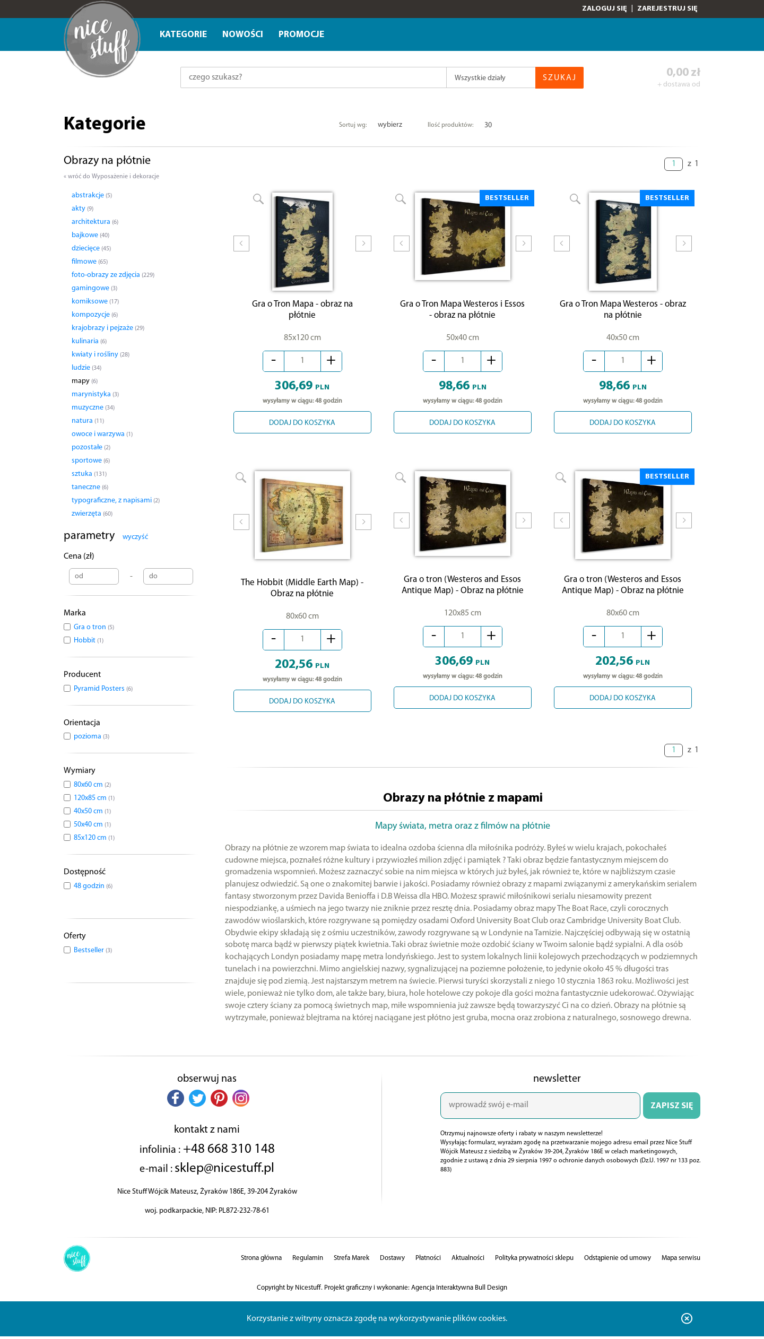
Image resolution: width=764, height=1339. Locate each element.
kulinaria (89, 341)
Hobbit (88, 641)
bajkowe (90, 235)
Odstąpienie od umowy (617, 1260)
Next (363, 251)
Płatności (428, 1260)
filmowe (90, 262)
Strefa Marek (351, 1260)
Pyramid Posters (103, 689)
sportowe (91, 461)
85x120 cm (94, 838)
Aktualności (468, 1260)
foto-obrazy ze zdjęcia (113, 275)
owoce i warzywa (102, 434)
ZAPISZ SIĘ (671, 1108)
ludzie (86, 368)
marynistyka (95, 394)
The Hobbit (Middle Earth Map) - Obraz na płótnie (302, 590)
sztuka (89, 474)
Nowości (242, 34)
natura (88, 421)
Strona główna (261, 1260)
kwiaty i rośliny (100, 355)
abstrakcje (92, 195)
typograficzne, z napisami (116, 501)
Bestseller (93, 950)
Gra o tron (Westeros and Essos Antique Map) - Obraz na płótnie (463, 590)
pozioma (91, 737)
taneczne (90, 487)
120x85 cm (94, 798)
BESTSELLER (507, 198)
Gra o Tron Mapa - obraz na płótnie (302, 312)
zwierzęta (92, 514)
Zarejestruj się (667, 9)
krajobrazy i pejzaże (108, 328)
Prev (241, 251)
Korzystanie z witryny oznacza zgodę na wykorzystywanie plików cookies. (377, 1321)
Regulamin (307, 1260)
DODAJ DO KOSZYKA (302, 426)
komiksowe (95, 302)
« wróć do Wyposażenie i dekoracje (111, 176)
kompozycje (95, 315)
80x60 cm (92, 785)
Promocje (301, 34)
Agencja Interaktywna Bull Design (459, 1289)
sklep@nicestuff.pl (224, 1170)
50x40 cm (92, 825)
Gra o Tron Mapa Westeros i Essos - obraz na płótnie (462, 309)
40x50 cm (92, 811)
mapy (85, 381)
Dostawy (392, 1260)
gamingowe (94, 288)
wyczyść (135, 537)
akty (82, 209)
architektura (95, 222)
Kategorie (183, 34)
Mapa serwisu (681, 1260)
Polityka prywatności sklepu (534, 1260)
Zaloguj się (604, 9)
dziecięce (91, 249)
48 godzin (93, 886)
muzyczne (93, 408)
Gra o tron (94, 627)
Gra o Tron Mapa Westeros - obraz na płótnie (623, 312)
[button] (175, 1100)
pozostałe (91, 447)
